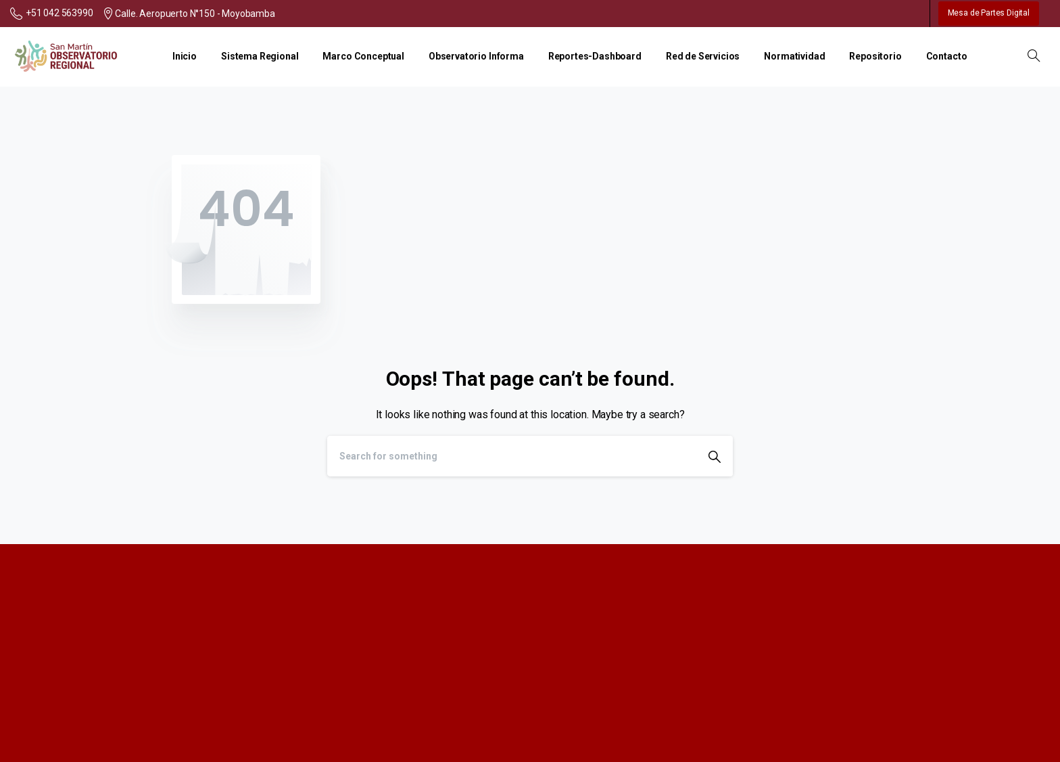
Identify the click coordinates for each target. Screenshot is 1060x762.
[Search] (511, 456)
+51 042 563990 (51, 13)
